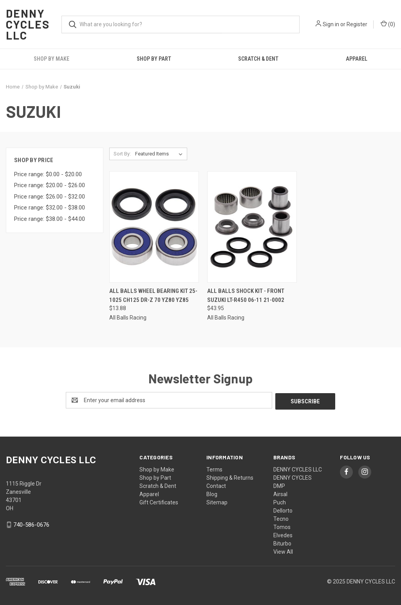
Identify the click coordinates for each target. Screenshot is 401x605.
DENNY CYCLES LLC (297, 468)
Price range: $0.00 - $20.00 (48, 174)
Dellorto (283, 509)
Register (357, 24)
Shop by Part (154, 59)
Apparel (356, 59)
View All (283, 550)
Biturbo (282, 542)
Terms (214, 468)
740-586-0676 (31, 523)
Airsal (280, 493)
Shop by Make (51, 59)
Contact (216, 485)
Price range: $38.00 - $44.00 (49, 218)
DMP (279, 485)
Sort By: (122, 154)
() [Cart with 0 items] (388, 23)
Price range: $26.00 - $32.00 (49, 196)
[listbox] (160, 154)
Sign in (331, 24)
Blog (211, 493)
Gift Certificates (158, 501)
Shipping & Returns (229, 476)
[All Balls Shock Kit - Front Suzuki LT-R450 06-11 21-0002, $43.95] (252, 227)
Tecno (281, 518)
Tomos (282, 526)
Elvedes (283, 534)
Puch (279, 501)
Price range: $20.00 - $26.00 (49, 185)
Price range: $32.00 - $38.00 (49, 207)
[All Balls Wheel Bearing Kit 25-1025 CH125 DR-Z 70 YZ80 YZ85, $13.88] (154, 227)
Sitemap (217, 501)
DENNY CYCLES (292, 476)
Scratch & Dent (258, 59)
